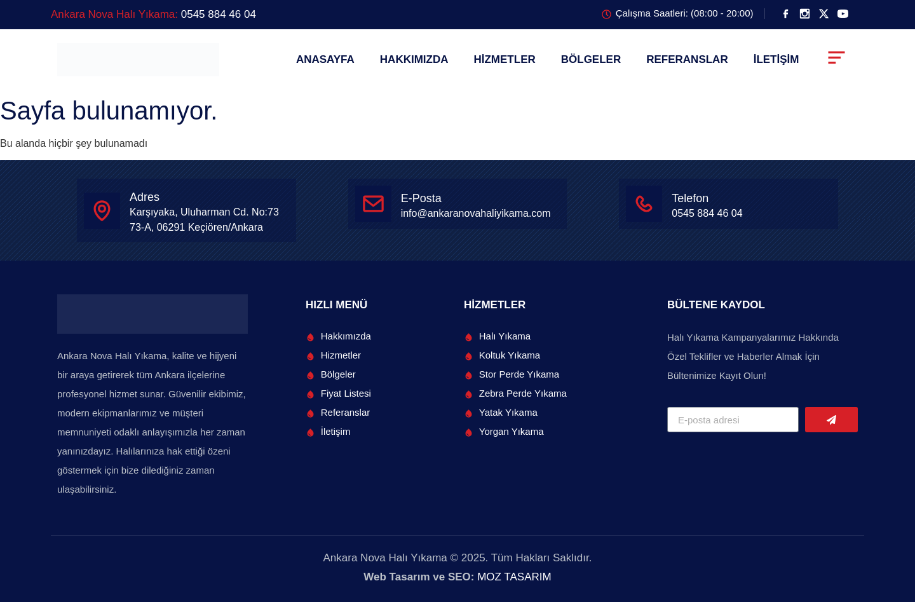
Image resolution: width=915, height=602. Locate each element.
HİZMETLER (504, 59)
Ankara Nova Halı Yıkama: (153, 14)
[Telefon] (644, 204)
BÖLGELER (591, 59)
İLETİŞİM (776, 59)
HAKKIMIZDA (414, 59)
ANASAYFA (325, 59)
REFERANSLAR (687, 59)
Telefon (690, 198)
